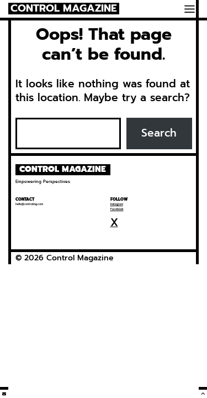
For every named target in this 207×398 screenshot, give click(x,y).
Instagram (116, 204)
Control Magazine (63, 8)
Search (159, 133)
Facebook (117, 209)
